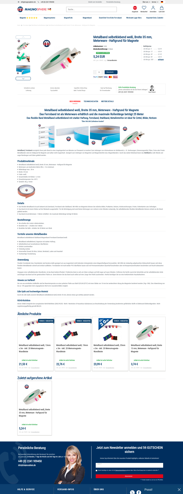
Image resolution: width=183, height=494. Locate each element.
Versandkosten (112, 60)
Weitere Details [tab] (107, 101)
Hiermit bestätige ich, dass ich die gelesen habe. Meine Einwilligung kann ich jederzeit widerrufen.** (128, 470)
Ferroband (26, 25)
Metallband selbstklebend (38, 25)
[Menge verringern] (94, 72)
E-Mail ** (99, 464)
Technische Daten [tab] (91, 101)
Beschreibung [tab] (75, 101)
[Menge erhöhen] (103, 72)
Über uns (146, 2)
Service (154, 2)
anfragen (161, 59)
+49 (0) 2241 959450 (47, 2)
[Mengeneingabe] (99, 72)
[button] (23, 78)
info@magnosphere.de (28, 2)
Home (19, 25)
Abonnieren (143, 476)
